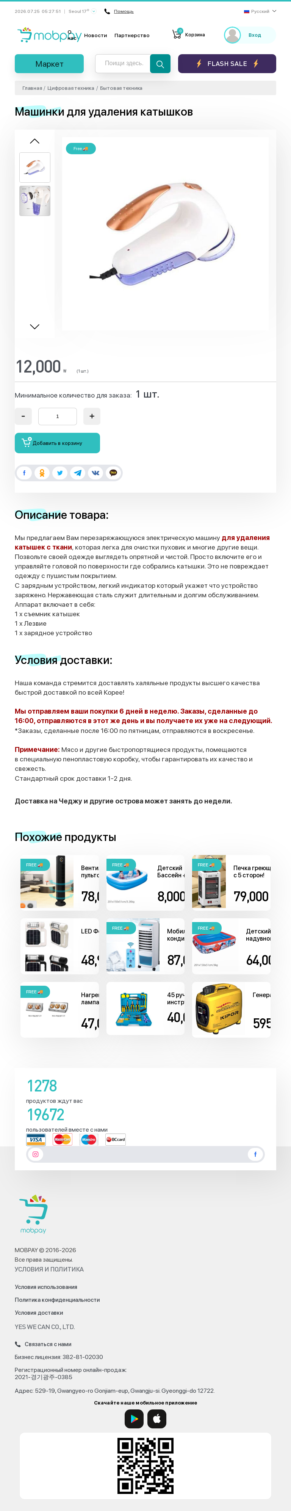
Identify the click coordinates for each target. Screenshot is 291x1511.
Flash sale (227, 63)
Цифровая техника (70, 88)
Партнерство (132, 35)
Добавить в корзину (52, 442)
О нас (72, 35)
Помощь (120, 11)
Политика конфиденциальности (57, 1299)
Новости (95, 35)
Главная (32, 88)
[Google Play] (134, 1418)
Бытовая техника (121, 88)
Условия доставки (39, 1312)
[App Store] (156, 1418)
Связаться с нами (43, 1344)
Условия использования (46, 1287)
